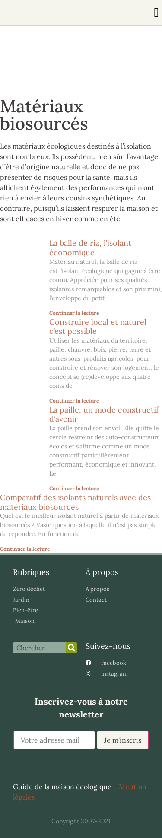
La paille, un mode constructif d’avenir (104, 414)
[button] (156, 12)
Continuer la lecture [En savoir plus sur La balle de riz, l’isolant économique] (74, 313)
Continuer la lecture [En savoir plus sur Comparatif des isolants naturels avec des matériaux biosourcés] (25, 549)
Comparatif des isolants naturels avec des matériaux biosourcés (75, 502)
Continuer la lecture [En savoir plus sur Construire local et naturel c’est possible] (74, 400)
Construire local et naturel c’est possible (97, 326)
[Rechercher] (71, 647)
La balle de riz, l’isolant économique (90, 247)
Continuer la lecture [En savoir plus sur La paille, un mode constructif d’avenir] (74, 488)
